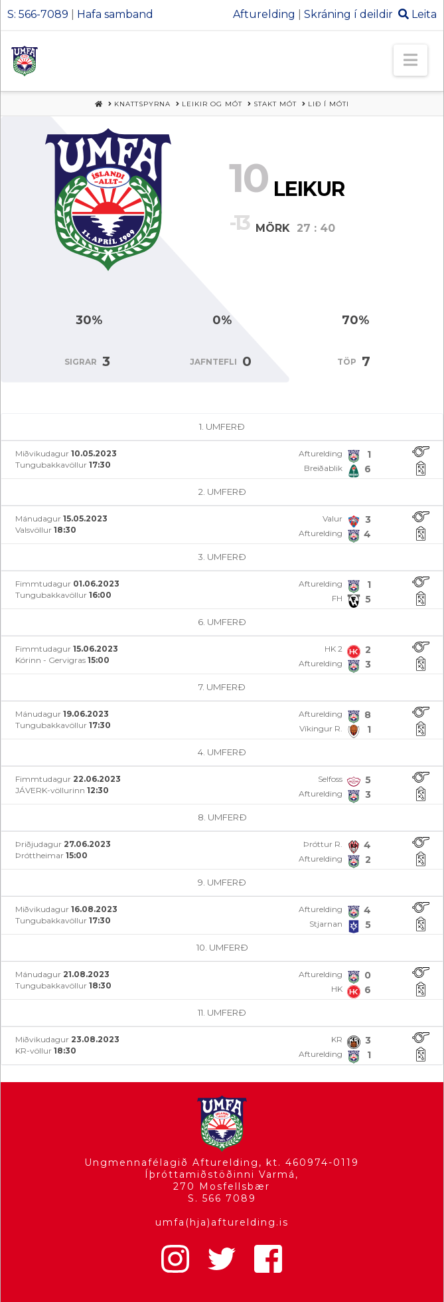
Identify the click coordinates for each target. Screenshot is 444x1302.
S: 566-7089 (37, 14)
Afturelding (264, 14)
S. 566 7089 (222, 1198)
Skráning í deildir (348, 14)
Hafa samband (115, 14)
